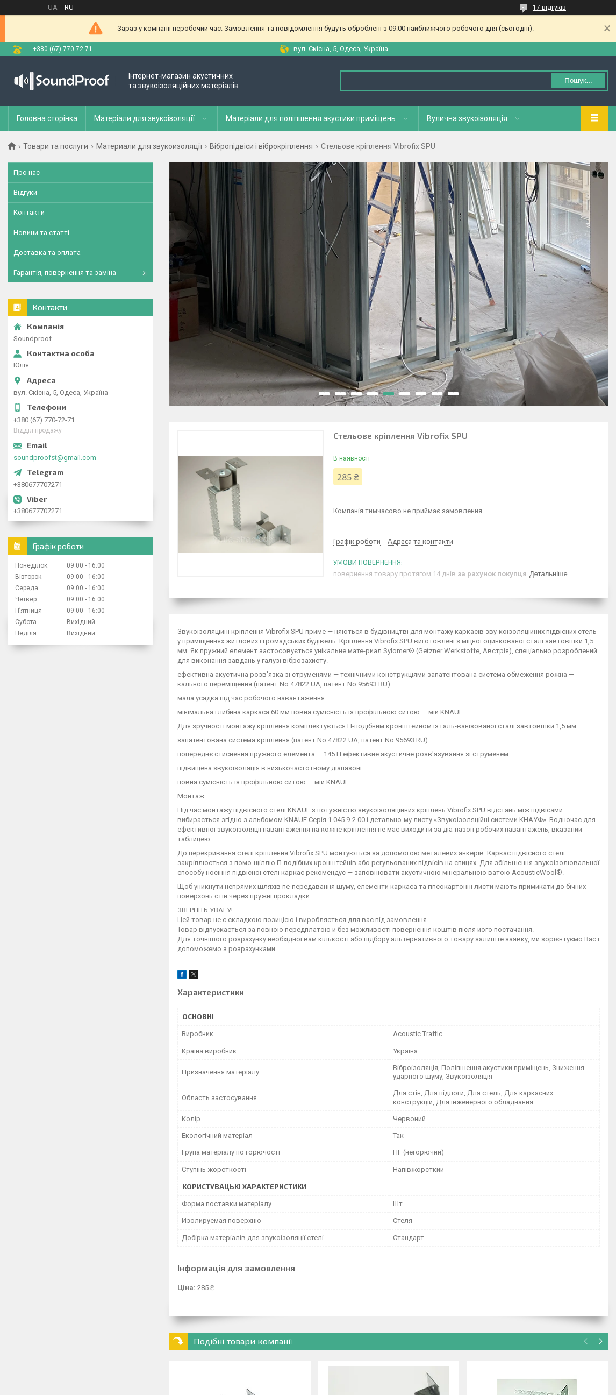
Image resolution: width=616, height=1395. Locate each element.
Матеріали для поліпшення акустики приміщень (311, 118)
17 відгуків (549, 7)
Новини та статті (41, 233)
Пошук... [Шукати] (578, 80)
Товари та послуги (55, 146)
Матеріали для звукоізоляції (144, 118)
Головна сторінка (47, 118)
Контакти (29, 212)
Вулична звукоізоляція (467, 118)
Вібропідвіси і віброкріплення (261, 146)
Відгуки (25, 192)
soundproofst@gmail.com (54, 458)
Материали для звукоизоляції (149, 146)
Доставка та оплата (47, 253)
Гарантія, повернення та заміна (64, 272)
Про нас (26, 172)
